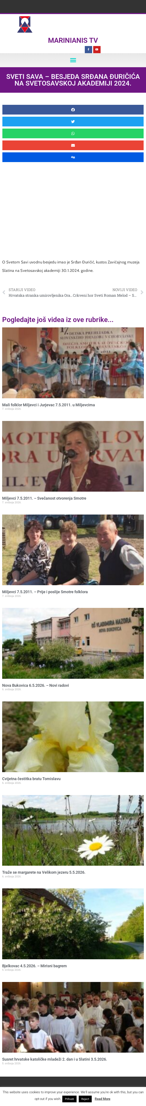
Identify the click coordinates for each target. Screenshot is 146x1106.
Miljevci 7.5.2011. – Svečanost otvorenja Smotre (44, 498)
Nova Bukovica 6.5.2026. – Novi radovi (35, 685)
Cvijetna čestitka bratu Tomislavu (31, 778)
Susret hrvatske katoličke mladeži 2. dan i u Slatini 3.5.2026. (54, 1059)
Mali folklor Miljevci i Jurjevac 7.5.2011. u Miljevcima (48, 405)
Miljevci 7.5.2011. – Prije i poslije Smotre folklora (45, 592)
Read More (102, 1099)
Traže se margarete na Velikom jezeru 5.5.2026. (43, 872)
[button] (73, 60)
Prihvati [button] (69, 1099)
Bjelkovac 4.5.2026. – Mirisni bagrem (34, 966)
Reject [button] (85, 1099)
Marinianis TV (73, 40)
